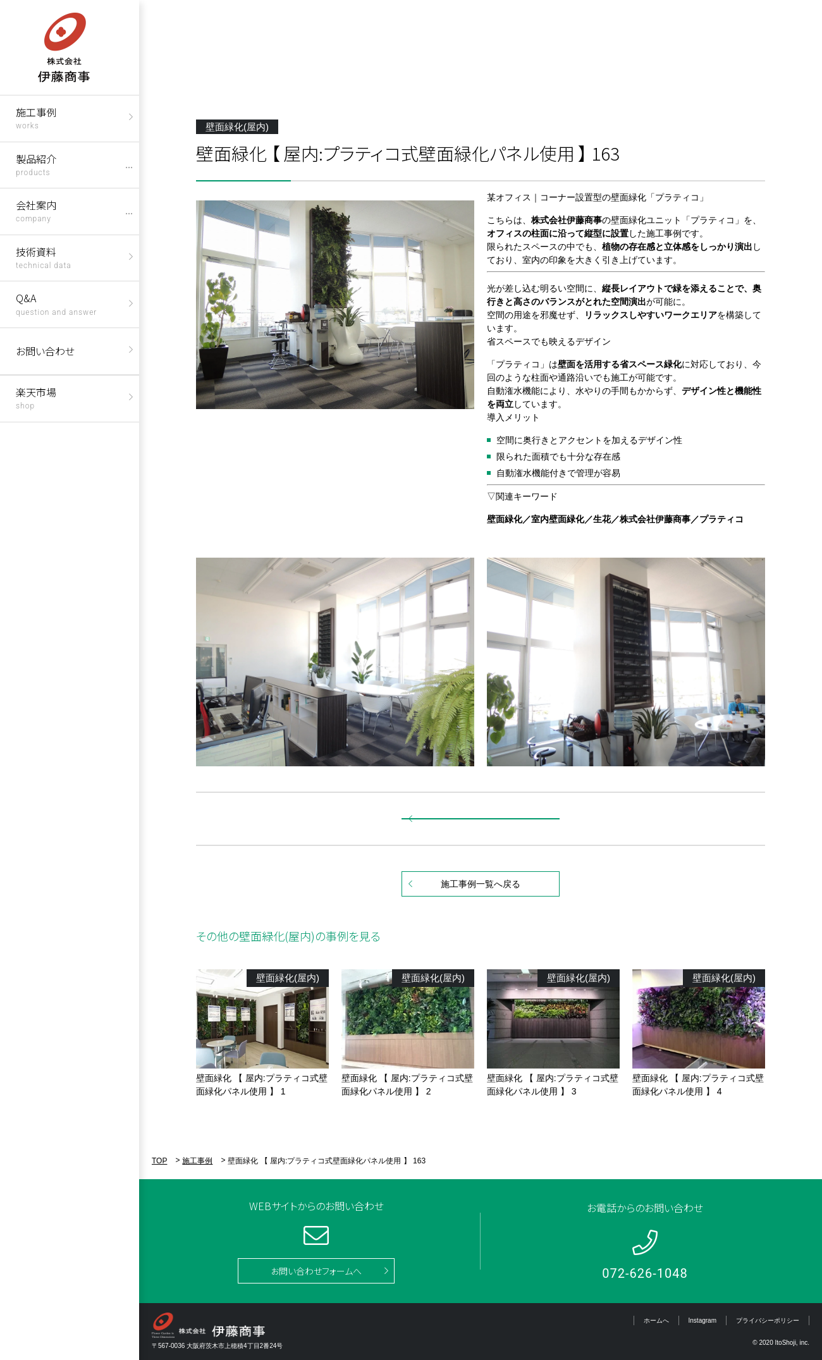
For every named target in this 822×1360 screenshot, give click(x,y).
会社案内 (36, 210)
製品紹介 (36, 164)
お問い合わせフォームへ (316, 1271)
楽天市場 (36, 397)
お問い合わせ (45, 350)
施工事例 (36, 117)
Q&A (56, 303)
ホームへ (656, 1320)
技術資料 (43, 257)
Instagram (702, 1320)
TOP (159, 1160)
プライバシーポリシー (767, 1320)
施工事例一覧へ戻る (480, 884)
